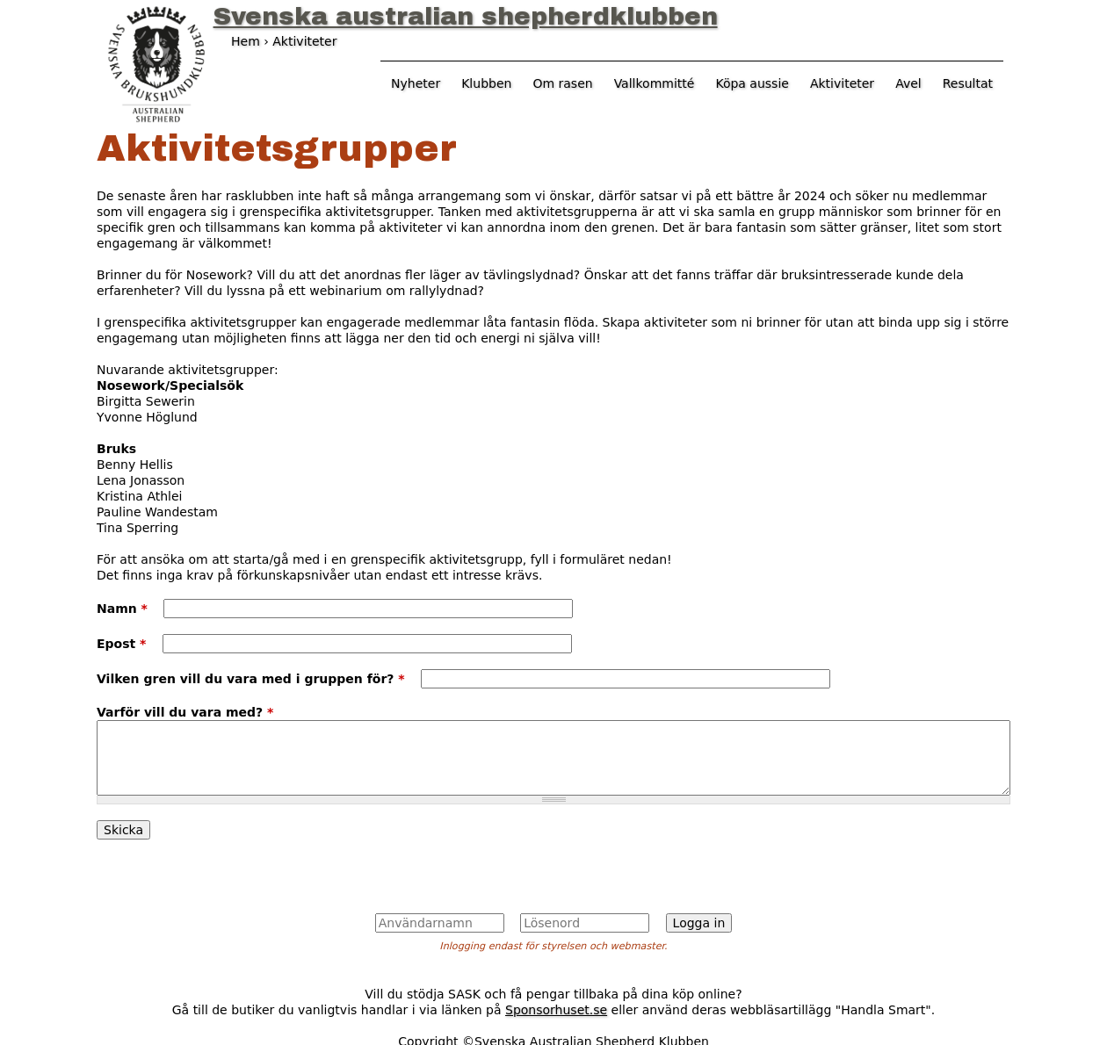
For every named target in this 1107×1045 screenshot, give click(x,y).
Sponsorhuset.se (556, 1010)
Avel (908, 83)
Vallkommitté (654, 83)
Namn (122, 609)
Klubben (486, 83)
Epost (121, 644)
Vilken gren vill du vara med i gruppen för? (251, 679)
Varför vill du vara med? (185, 712)
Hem (245, 41)
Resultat (968, 83)
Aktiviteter (842, 83)
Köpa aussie (752, 83)
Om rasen (562, 83)
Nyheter (415, 83)
